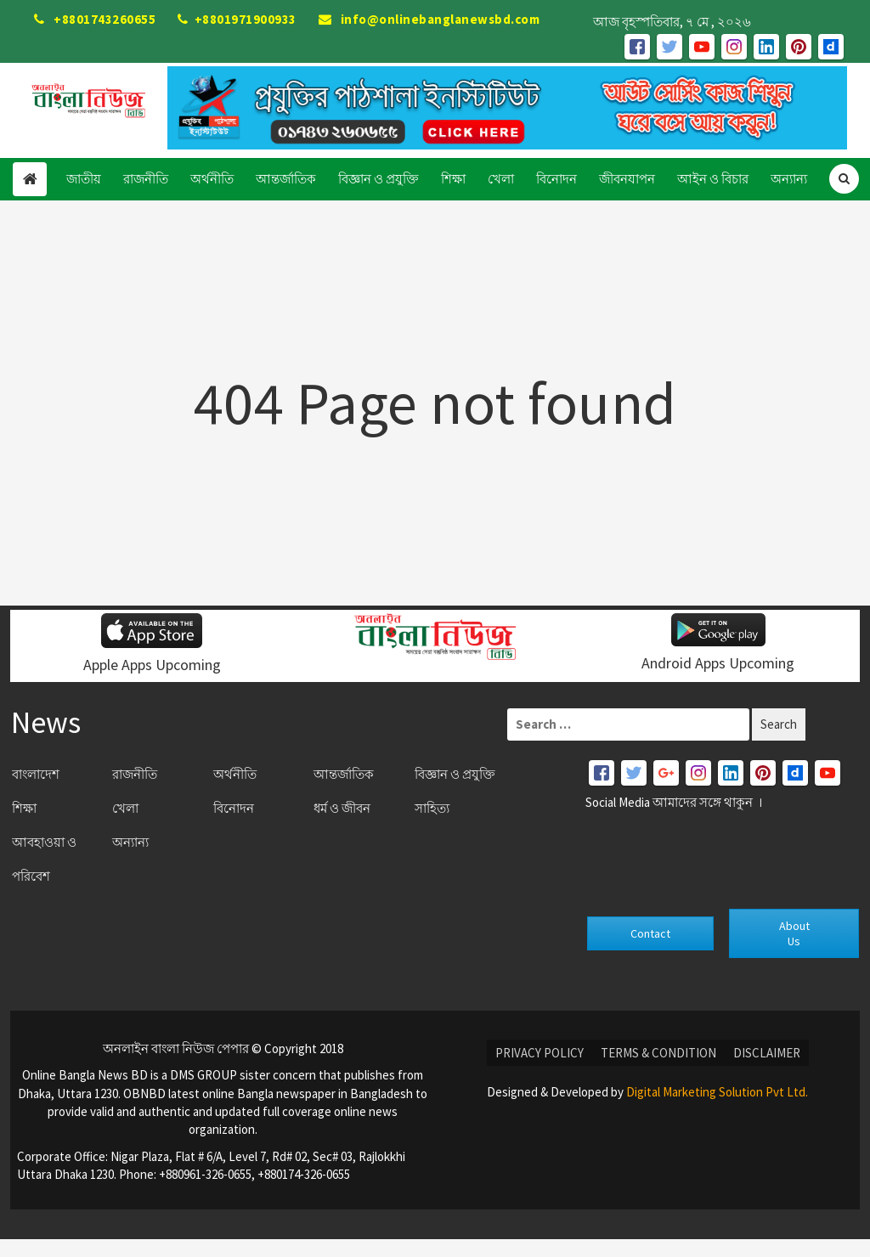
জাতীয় (83, 179)
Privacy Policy (539, 1053)
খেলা (501, 179)
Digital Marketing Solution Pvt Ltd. (717, 1092)
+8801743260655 (94, 19)
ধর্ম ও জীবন (342, 808)
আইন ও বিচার (713, 179)
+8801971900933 (237, 19)
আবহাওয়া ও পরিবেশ (44, 859)
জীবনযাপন (627, 179)
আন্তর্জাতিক (286, 179)
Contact (650, 933)
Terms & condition (658, 1053)
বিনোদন (556, 179)
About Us (794, 933)
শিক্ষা (453, 179)
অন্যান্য (789, 179)
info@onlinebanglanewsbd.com (429, 19)
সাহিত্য (432, 808)
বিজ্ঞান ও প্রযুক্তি (378, 179)
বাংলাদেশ (35, 774)
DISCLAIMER (766, 1053)
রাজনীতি (145, 179)
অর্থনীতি (212, 179)
